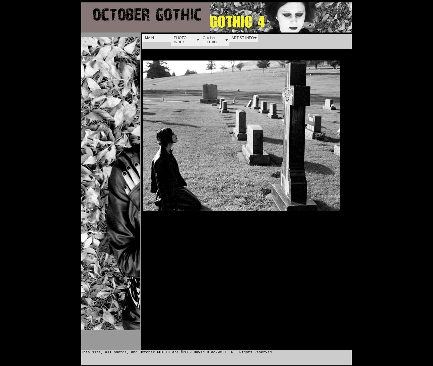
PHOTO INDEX (180, 40)
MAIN (149, 38)
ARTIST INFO (243, 38)
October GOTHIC (210, 40)
